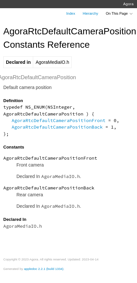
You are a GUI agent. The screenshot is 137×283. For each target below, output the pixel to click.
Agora (128, 4)
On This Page (119, 13)
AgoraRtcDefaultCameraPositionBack (57, 127)
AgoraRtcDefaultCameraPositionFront (58, 120)
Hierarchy (90, 13)
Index (70, 13)
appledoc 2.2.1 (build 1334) (43, 269)
